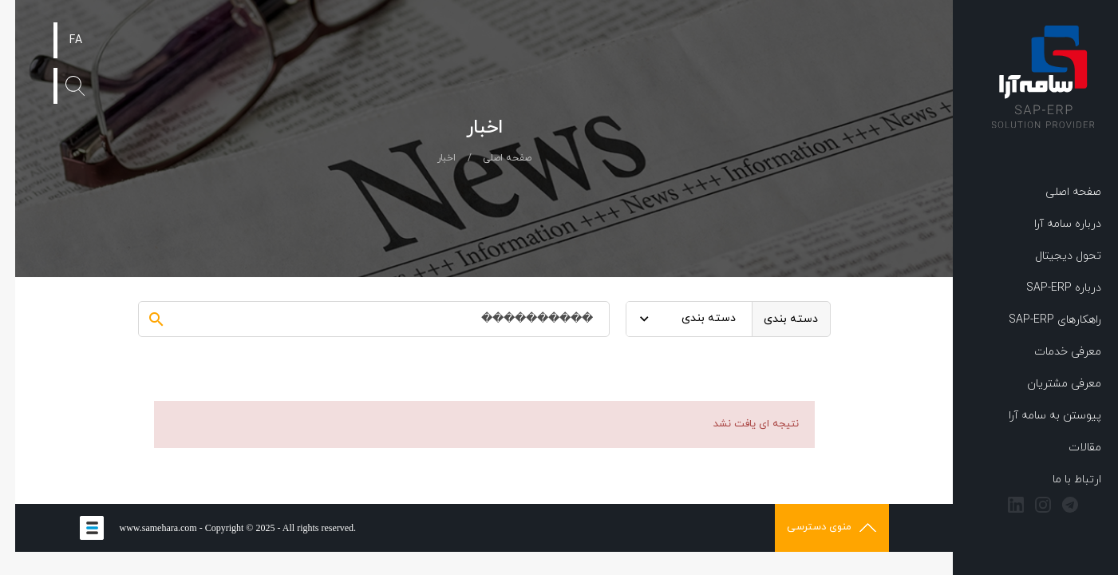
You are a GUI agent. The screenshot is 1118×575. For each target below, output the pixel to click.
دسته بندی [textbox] (693, 318)
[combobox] (674, 319)
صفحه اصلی (1058, 192)
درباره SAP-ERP (1048, 287)
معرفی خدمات (1052, 351)
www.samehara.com (143, 527)
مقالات (1069, 447)
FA (60, 40)
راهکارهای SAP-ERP (1040, 319)
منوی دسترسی (816, 527)
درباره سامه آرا (1052, 224)
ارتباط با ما (1061, 479)
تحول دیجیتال (1053, 256)
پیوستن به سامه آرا (1040, 415)
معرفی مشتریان (1049, 383)
